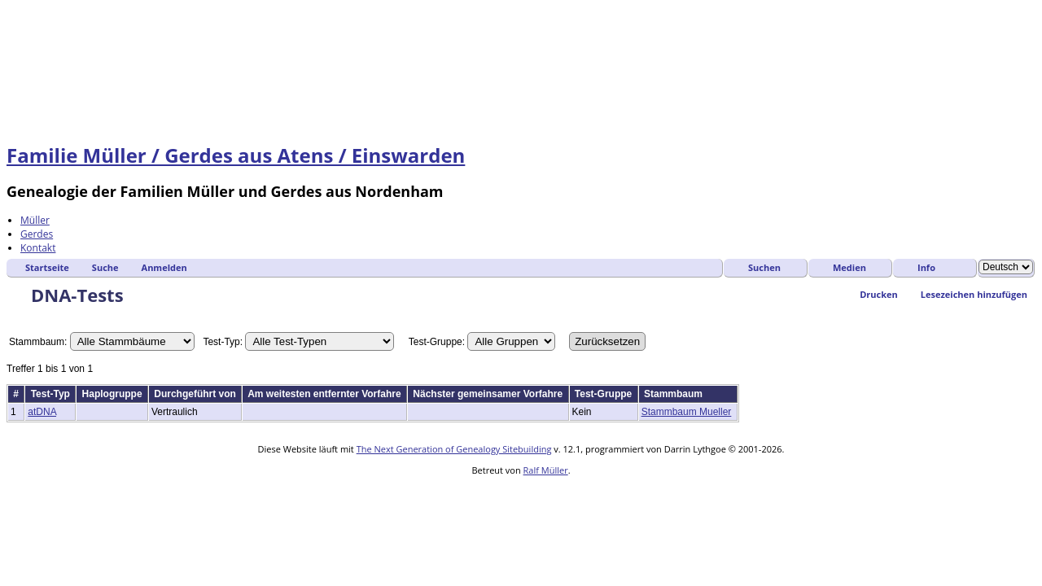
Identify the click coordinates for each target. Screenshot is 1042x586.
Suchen (764, 267)
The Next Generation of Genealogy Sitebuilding (454, 449)
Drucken (879, 294)
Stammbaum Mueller (686, 412)
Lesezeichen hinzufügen (974, 294)
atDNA (42, 412)
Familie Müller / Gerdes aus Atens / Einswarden (236, 155)
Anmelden (164, 267)
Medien (849, 267)
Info (926, 267)
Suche (105, 267)
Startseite (47, 267)
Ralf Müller (545, 470)
